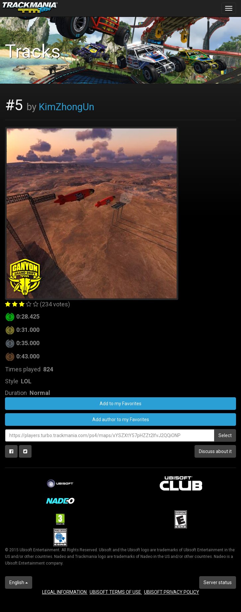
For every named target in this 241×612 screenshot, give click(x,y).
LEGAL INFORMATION (65, 592)
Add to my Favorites (120, 403)
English (18, 582)
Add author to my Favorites (120, 419)
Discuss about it (215, 451)
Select (225, 435)
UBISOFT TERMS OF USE (116, 592)
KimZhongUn (66, 107)
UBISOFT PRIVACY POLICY (171, 592)
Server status (217, 582)
